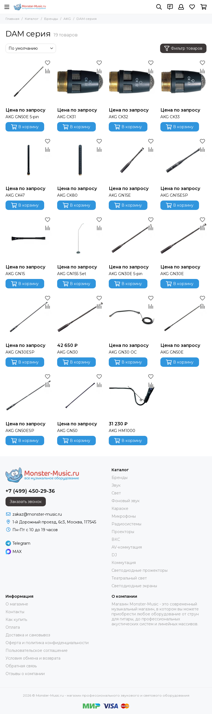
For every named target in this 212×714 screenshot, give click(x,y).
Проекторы (123, 531)
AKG (67, 19)
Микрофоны (124, 516)
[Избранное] (192, 7)
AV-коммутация (127, 547)
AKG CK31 (66, 116)
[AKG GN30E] (183, 238)
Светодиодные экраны (134, 585)
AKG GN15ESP (174, 195)
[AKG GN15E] (132, 160)
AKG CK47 (15, 195)
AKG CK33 (170, 116)
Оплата (13, 627)
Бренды (51, 19)
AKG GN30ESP (20, 352)
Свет (116, 493)
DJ (114, 554)
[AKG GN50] (80, 395)
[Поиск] (159, 7)
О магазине (17, 604)
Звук (116, 485)
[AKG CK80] (80, 160)
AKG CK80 (67, 195)
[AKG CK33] (183, 82)
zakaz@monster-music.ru (37, 514)
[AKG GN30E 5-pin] (132, 238)
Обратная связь (21, 665)
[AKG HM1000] (132, 395)
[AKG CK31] (80, 82)
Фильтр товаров (183, 48)
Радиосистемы (126, 523)
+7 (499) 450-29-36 (30, 491)
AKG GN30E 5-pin (125, 273)
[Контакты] (170, 7)
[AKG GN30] (80, 317)
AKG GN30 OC (123, 352)
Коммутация (124, 562)
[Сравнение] (47, 71)
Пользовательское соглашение (37, 650)
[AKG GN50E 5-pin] (29, 82)
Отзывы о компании (25, 673)
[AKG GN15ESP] (183, 160)
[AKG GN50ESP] (29, 395)
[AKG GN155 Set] (80, 238)
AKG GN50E (172, 352)
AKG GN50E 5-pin (22, 116)
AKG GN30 (67, 352)
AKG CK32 (118, 116)
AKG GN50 (67, 430)
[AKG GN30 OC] (132, 317)
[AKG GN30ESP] (29, 317)
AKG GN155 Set (71, 273)
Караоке (120, 508)
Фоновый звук (126, 500)
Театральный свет (129, 578)
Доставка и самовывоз (28, 635)
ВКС (116, 539)
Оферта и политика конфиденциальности (47, 642)
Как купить (16, 619)
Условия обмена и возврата (33, 658)
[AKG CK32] (132, 82)
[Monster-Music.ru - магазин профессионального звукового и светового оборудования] (30, 7)
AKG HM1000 (122, 430)
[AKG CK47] (29, 160)
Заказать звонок (26, 501)
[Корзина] (204, 7)
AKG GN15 (15, 273)
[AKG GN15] (29, 238)
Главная (12, 19)
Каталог (32, 19)
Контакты (15, 611)
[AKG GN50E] (183, 317)
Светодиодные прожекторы (140, 570)
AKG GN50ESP (20, 430)
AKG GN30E (172, 273)
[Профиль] (181, 7)
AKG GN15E (120, 195)
